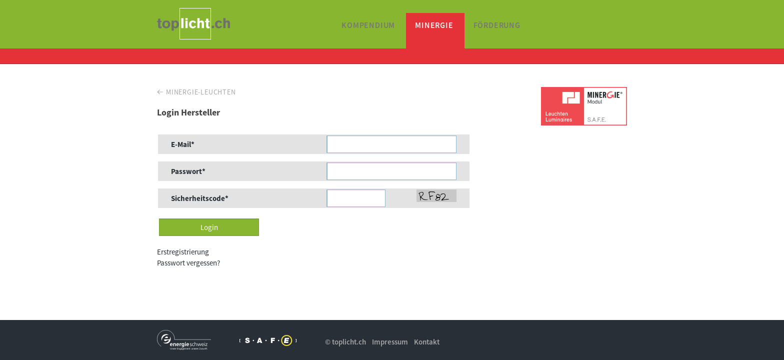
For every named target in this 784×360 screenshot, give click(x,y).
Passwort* (188, 171)
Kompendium (368, 25)
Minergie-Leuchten (201, 92)
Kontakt (427, 341)
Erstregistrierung (183, 251)
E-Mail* (182, 144)
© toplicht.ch (345, 341)
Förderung (497, 25)
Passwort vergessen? (188, 263)
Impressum (390, 341)
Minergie (434, 25)
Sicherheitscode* (199, 198)
